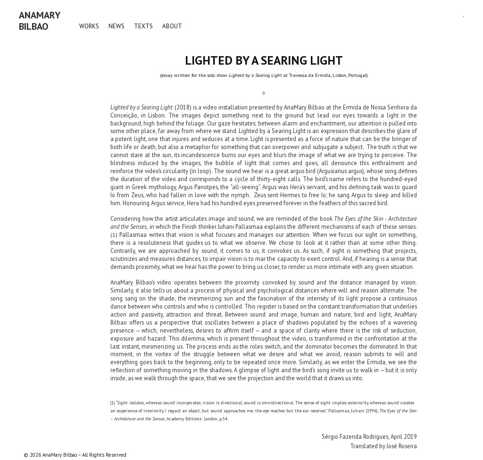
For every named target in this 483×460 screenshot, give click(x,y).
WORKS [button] (89, 26)
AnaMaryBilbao (39, 21)
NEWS (116, 26)
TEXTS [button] (143, 26)
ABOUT (172, 26)
